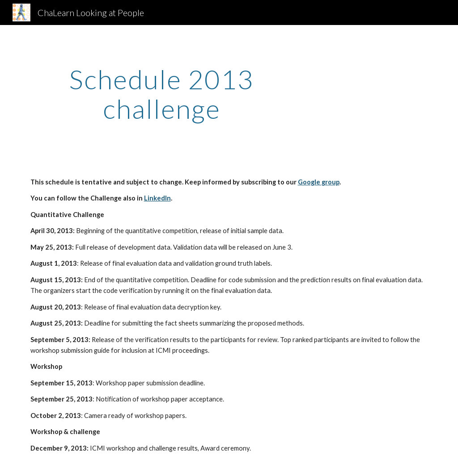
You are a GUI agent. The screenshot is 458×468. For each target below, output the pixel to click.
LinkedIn (157, 198)
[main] (162, 94)
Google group (318, 182)
